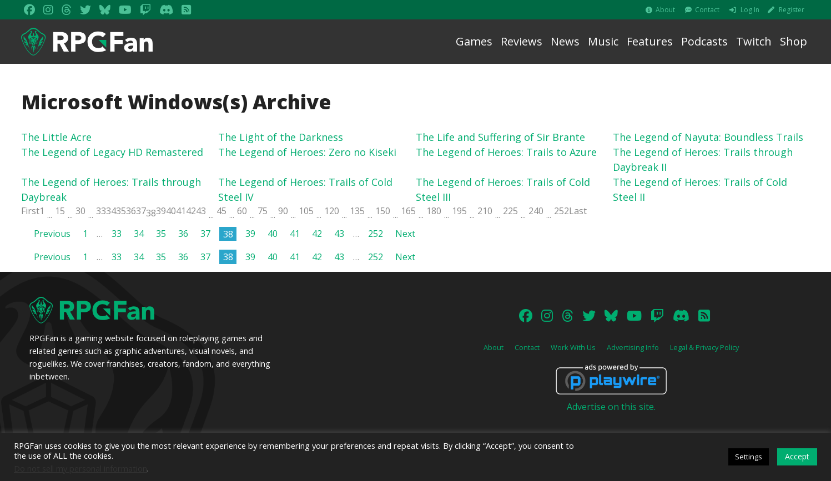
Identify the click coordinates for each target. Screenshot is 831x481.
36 (131, 210)
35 (121, 210)
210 (484, 210)
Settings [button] (748, 457)
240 (535, 210)
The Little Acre (56, 137)
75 (263, 210)
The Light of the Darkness (280, 137)
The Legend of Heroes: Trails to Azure (506, 152)
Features (650, 41)
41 (181, 210)
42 (191, 210)
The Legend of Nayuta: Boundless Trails (708, 137)
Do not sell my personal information (80, 468)
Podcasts (704, 41)
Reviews (521, 41)
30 (80, 210)
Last (578, 210)
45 (221, 210)
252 (561, 210)
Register (791, 9)
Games (474, 41)
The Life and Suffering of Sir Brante (500, 137)
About (665, 9)
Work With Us (573, 347)
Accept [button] (797, 456)
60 (242, 210)
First (30, 210)
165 (408, 210)
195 (459, 210)
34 (111, 210)
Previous (52, 233)
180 (433, 210)
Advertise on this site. (611, 407)
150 (382, 210)
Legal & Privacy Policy (704, 347)
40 (171, 210)
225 (510, 210)
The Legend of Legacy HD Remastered (112, 152)
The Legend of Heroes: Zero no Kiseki (307, 152)
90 (283, 210)
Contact (707, 9)
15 (60, 210)
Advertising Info (633, 347)
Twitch (754, 41)
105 (306, 210)
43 (201, 210)
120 (331, 210)
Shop (793, 41)
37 (141, 210)
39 (161, 210)
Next (405, 233)
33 (101, 210)
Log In (750, 9)
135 (357, 210)
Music (603, 41)
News (565, 41)
